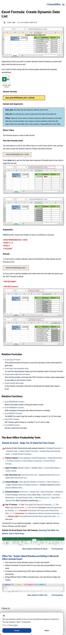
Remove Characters (44, 505)
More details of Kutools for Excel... (35, 549)
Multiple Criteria (24, 468)
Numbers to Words (37, 513)
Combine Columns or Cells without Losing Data (24, 461)
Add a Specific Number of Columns (32, 482)
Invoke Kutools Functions (21, 454)
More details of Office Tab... (37, 595)
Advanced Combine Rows (33, 516)
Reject (47, 630)
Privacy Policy (13, 625)
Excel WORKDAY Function (14, 408)
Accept (16, 630)
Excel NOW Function (12, 425)
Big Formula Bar (47, 492)
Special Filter (10, 501)
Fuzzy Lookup (11, 471)
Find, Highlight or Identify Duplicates (32, 458)
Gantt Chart (19, 508)
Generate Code (11, 451)
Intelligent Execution (53, 448)
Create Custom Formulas (28, 451)
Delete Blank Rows (55, 458)
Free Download (57, 549)
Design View (34, 492)
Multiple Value (37, 468)
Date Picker (47, 495)
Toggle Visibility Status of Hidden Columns (21, 485)
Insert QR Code (38, 510)
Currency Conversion (52, 513)
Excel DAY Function (12, 419)
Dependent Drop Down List (49, 475)
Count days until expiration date (16, 368)
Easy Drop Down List (29, 475)
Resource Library (25, 495)
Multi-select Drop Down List (16, 478)
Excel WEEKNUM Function (14, 402)
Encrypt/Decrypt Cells (24, 498)
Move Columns (53, 482)
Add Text (33, 505)
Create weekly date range (14, 383)
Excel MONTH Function (13, 413)
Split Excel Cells (50, 516)
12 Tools (24, 505)
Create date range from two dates (17, 374)
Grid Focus (24, 492)
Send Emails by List (42, 498)
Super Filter (55, 498)
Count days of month (12, 360)
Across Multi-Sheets (51, 468)
